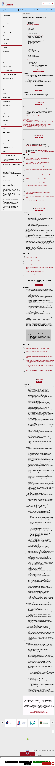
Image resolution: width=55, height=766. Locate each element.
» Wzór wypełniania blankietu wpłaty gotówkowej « (39, 712)
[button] (53, 763)
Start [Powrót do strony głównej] (24, 13)
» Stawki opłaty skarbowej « (39, 711)
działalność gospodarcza (30, 149)
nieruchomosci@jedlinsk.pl (40, 208)
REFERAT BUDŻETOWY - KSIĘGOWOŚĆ (32, 24)
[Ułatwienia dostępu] (52, 3)
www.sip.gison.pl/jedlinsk (42, 150)
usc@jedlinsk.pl (40, 379)
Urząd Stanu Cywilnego (30, 59)
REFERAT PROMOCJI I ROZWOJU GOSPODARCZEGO (35, 27)
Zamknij (27, 764)
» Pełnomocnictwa (26, 119)
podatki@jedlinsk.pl (40, 102)
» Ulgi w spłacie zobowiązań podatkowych (30, 120)
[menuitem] (11, 15)
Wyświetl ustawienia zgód (25, 761)
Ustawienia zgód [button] (39, 755)
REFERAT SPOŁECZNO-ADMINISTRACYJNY (33, 19)
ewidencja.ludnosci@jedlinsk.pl (40, 69)
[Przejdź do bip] (43, 3)
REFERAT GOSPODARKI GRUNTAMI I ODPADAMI (34, 35)
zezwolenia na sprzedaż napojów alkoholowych (34, 145)
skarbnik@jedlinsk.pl (40, 88)
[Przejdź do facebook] (49, 3)
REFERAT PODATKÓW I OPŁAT (31, 25)
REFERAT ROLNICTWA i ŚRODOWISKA (32, 48)
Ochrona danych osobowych (11, 761)
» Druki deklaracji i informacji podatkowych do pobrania (33, 115)
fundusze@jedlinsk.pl (40, 135)
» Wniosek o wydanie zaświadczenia (29, 118)
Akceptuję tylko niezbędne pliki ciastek (42, 761)
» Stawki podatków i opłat (28, 116)
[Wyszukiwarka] (46, 3)
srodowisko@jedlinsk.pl (40, 282)
